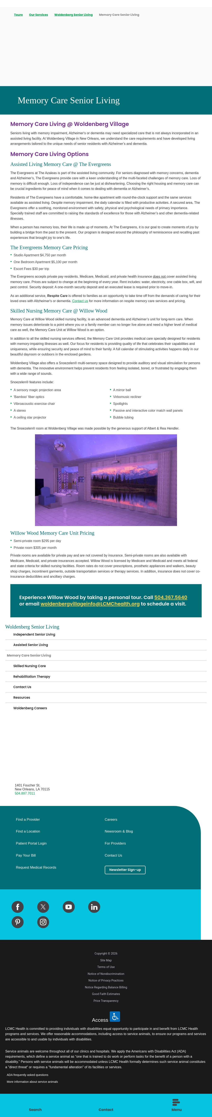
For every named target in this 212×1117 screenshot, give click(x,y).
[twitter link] (43, 920)
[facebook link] (18, 920)
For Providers (115, 856)
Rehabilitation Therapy (34, 683)
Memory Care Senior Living (32, 659)
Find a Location (28, 844)
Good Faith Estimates (106, 1006)
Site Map (106, 973)
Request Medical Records (36, 880)
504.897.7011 (25, 806)
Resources (23, 707)
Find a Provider (28, 832)
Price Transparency (106, 1013)
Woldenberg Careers (32, 720)
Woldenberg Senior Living (74, 14)
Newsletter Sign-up (128, 883)
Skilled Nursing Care (32, 671)
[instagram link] (43, 935)
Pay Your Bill (26, 868)
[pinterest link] (18, 935)
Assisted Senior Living (33, 647)
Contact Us (23, 695)
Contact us (80, 301)
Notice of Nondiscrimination (106, 986)
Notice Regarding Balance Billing (106, 1000)
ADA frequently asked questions (27, 1087)
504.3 (161, 597)
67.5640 (177, 597)
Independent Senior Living (37, 635)
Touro (18, 14)
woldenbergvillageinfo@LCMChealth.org (90, 604)
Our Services (38, 14)
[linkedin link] (94, 920)
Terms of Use (106, 979)
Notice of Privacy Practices (105, 993)
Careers (111, 832)
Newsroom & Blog (119, 844)
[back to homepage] (6, 14)
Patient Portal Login (31, 856)
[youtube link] (69, 920)
